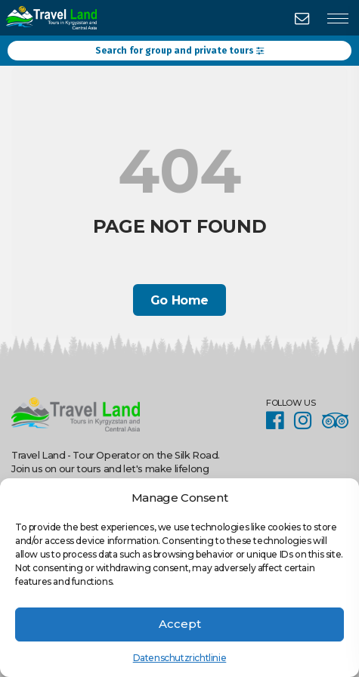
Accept (180, 624)
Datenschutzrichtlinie (180, 657)
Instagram (307, 420)
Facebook (279, 420)
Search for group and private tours (179, 50)
